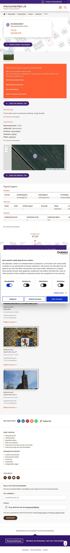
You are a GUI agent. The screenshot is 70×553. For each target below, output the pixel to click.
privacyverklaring (32, 507)
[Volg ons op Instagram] (9, 477)
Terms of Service (55, 513)
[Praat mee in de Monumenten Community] (18, 477)
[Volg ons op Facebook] (5, 477)
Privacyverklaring (35, 550)
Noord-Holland (15, 131)
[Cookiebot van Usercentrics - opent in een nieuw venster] (59, 252)
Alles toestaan (57, 299)
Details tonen (59, 293)
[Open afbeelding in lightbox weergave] (8, 55)
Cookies (45, 550)
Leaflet (49, 169)
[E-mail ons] (13, 477)
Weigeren (13, 299)
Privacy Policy (42, 513)
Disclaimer (25, 550)
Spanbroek (12, 137)
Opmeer (14, 134)
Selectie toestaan (35, 299)
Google (63, 169)
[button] (35, 156)
